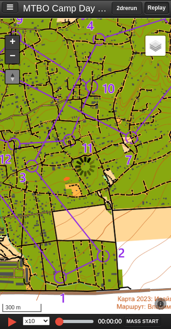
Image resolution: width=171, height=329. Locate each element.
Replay (157, 8)
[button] (12, 43)
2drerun (127, 8)
